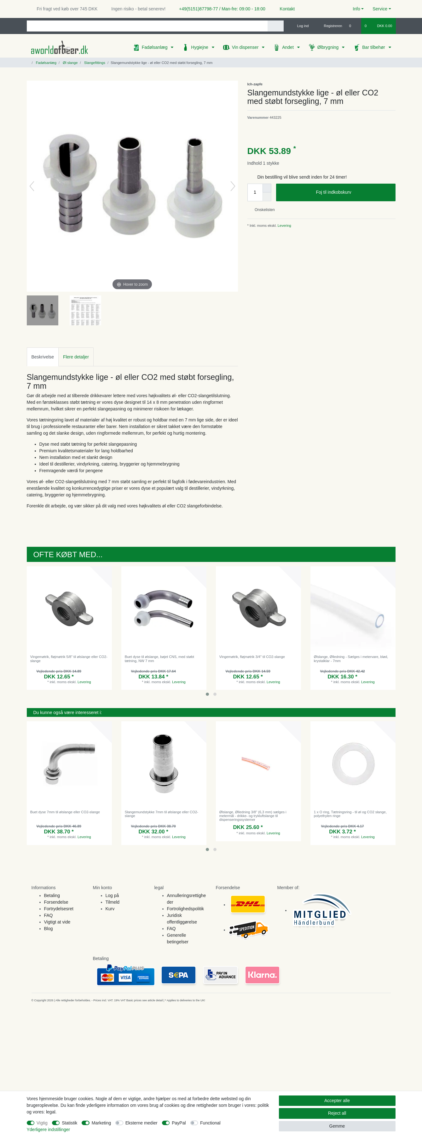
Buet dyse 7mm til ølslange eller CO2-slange (65, 812)
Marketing (101, 1122)
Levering (284, 225)
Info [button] (356, 8)
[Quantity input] (255, 192)
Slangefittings (94, 63)
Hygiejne (200, 47)
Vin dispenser (246, 47)
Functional (210, 1122)
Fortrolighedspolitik (185, 908)
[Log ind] (300, 26)
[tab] (43, 356)
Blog (48, 928)
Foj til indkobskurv (353, 192)
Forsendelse (56, 902)
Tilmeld (113, 902)
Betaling (52, 895)
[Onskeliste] (353, 26)
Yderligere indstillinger (48, 1129)
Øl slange (70, 63)
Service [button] (380, 8)
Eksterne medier (141, 1122)
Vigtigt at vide (57, 921)
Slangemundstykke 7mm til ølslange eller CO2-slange (161, 814)
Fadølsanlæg (155, 47)
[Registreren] (329, 26)
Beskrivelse (43, 356)
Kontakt (284, 8)
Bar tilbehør (374, 47)
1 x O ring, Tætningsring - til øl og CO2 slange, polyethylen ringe (350, 814)
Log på (112, 895)
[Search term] (147, 25)
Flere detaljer (76, 356)
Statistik (69, 1122)
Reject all (337, 1113)
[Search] (276, 25)
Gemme (337, 1126)
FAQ (48, 915)
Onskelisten (262, 210)
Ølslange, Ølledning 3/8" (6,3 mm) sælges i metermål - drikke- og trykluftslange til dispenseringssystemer (252, 816)
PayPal (179, 1122)
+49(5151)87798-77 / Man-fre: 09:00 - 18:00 (219, 8)
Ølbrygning (328, 47)
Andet (288, 47)
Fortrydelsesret (58, 908)
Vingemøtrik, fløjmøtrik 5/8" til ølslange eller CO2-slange (68, 658)
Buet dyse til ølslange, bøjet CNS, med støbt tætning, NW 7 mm (159, 658)
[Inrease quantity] (267, 188)
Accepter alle (337, 1100)
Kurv (110, 908)
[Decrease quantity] (267, 196)
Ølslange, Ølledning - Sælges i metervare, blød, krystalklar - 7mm (351, 658)
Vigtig (42, 1122)
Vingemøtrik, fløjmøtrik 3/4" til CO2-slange (252, 657)
